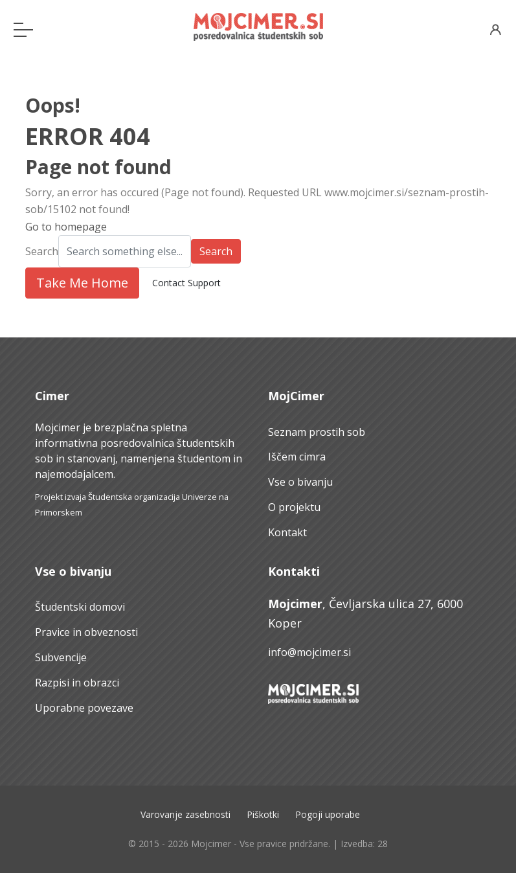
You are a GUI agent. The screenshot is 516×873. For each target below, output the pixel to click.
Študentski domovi (80, 607)
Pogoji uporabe (327, 814)
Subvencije (61, 657)
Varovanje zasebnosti (185, 814)
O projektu (294, 507)
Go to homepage (66, 227)
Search (41, 251)
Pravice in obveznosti (86, 632)
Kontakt (287, 532)
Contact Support (186, 283)
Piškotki (263, 814)
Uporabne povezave (84, 708)
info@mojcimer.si (309, 652)
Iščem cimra (297, 456)
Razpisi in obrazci (77, 682)
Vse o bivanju (300, 482)
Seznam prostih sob (316, 432)
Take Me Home (82, 282)
